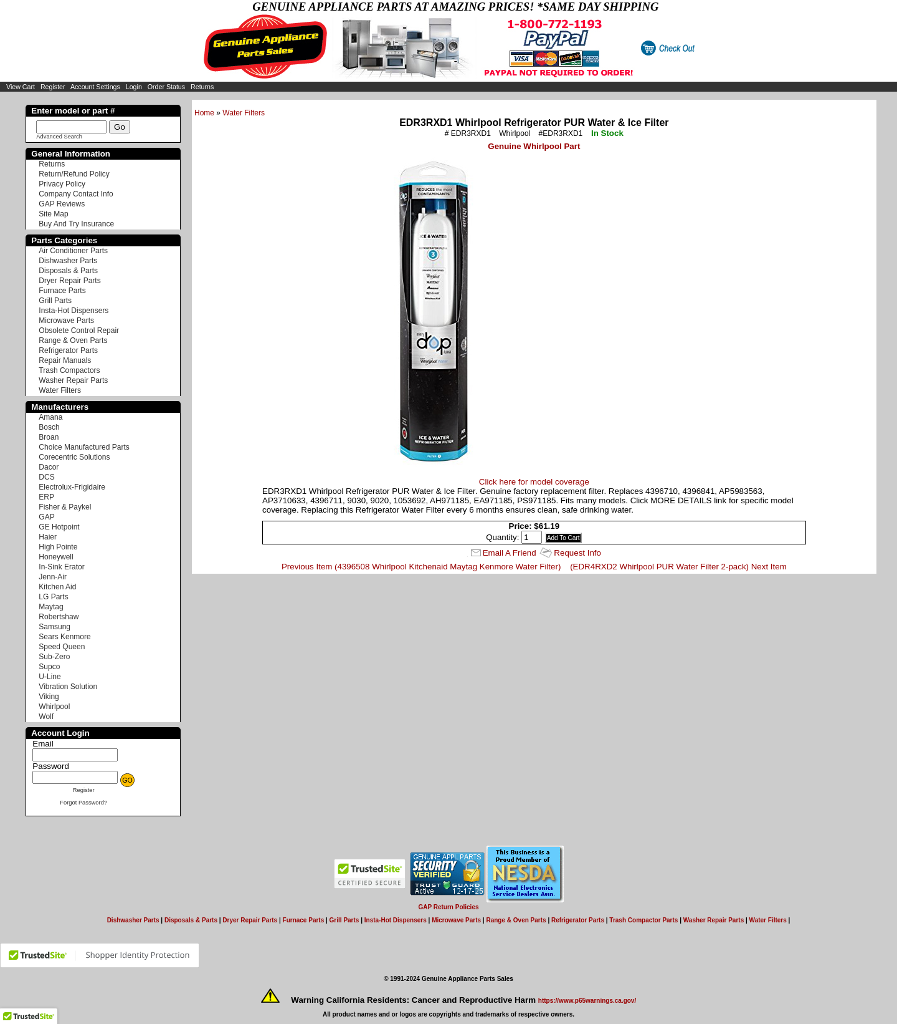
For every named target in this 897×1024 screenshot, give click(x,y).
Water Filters (243, 113)
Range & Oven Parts (73, 340)
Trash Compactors (69, 370)
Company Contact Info (76, 194)
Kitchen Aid (57, 586)
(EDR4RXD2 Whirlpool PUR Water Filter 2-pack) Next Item (678, 566)
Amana (50, 417)
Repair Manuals (65, 360)
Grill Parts (55, 300)
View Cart (20, 86)
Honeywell (56, 557)
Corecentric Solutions (74, 457)
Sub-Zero (54, 656)
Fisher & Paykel (65, 507)
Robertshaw (58, 616)
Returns (202, 86)
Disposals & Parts (68, 270)
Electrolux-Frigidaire (72, 487)
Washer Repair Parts (73, 380)
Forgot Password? (83, 802)
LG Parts (53, 596)
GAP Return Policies (448, 907)
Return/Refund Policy (74, 174)
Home (204, 113)
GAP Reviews (62, 204)
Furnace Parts (62, 290)
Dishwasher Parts (68, 260)
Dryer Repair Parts (69, 280)
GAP (46, 517)
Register (52, 86)
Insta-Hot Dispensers (73, 310)
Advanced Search (59, 136)
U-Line (49, 676)
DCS (46, 477)
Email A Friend (509, 553)
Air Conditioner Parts (73, 250)
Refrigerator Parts (68, 350)
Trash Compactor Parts (643, 920)
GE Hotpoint (59, 527)
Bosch (49, 427)
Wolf (46, 716)
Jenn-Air (53, 576)
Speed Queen (62, 646)
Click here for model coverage (534, 481)
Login (134, 86)
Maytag (51, 606)
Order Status (166, 86)
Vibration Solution (68, 686)
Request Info (577, 553)
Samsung (54, 626)
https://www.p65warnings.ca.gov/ (587, 1000)
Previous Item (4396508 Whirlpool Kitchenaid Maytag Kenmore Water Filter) (421, 566)
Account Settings (95, 86)
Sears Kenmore (64, 636)
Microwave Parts (66, 320)
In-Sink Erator (61, 567)
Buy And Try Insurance (76, 224)
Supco (49, 666)
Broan (49, 437)
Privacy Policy (62, 184)
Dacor (49, 467)
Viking (49, 696)
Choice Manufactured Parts (84, 447)
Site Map (53, 214)
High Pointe (58, 547)
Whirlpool (54, 706)
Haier (48, 537)
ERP (46, 497)
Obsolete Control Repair (79, 330)
